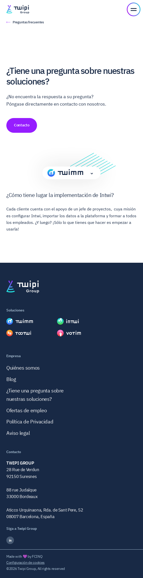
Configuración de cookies (25, 562)
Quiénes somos (23, 367)
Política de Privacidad (29, 421)
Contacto (21, 125)
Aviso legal (18, 433)
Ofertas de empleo (26, 410)
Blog (11, 379)
